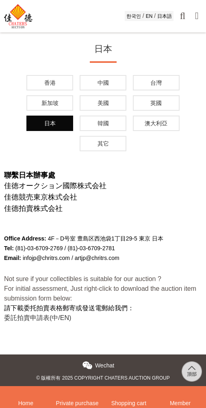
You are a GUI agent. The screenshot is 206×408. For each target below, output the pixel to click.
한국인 (133, 16)
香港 (50, 82)
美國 (103, 103)
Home (26, 392)
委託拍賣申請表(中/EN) (37, 317)
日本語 (164, 16)
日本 (50, 123)
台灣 (156, 82)
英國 (156, 103)
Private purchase (77, 392)
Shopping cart (129, 392)
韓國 (103, 123)
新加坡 (50, 103)
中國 (103, 82)
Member (180, 392)
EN (149, 16)
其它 (103, 143)
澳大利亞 (156, 123)
